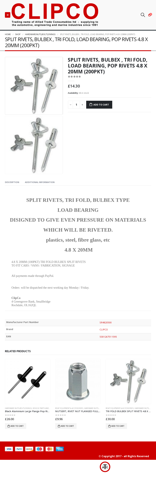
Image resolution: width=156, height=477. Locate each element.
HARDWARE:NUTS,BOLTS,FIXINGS (18, 408)
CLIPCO (104, 329)
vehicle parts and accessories (47, 408)
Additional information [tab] (40, 182)
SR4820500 (106, 322)
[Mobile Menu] (7, 15)
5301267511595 (108, 336)
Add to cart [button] (17, 426)
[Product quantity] (76, 105)
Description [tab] (12, 182)
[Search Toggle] (143, 15)
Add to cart (101, 104)
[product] (28, 381)
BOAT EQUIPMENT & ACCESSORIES (69, 408)
